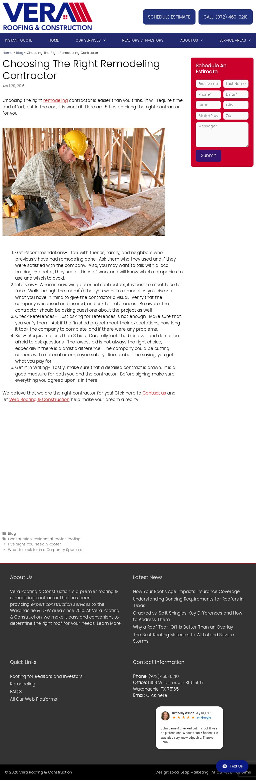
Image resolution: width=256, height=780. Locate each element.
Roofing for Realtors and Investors (46, 676)
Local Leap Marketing (189, 772)
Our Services (93, 40)
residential (43, 538)
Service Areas (238, 40)
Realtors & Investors (143, 40)
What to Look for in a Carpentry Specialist (46, 549)
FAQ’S (16, 692)
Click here (156, 695)
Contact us (154, 393)
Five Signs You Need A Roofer (34, 544)
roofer (60, 538)
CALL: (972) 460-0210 (222, 16)
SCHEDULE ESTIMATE (161, 16)
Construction (20, 538)
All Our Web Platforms (33, 699)
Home (53, 40)
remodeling (55, 100)
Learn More (109, 623)
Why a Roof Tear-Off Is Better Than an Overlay (183, 627)
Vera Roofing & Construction (39, 400)
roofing (74, 538)
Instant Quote (18, 40)
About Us (194, 40)
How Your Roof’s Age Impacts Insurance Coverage (186, 592)
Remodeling (22, 684)
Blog (19, 52)
